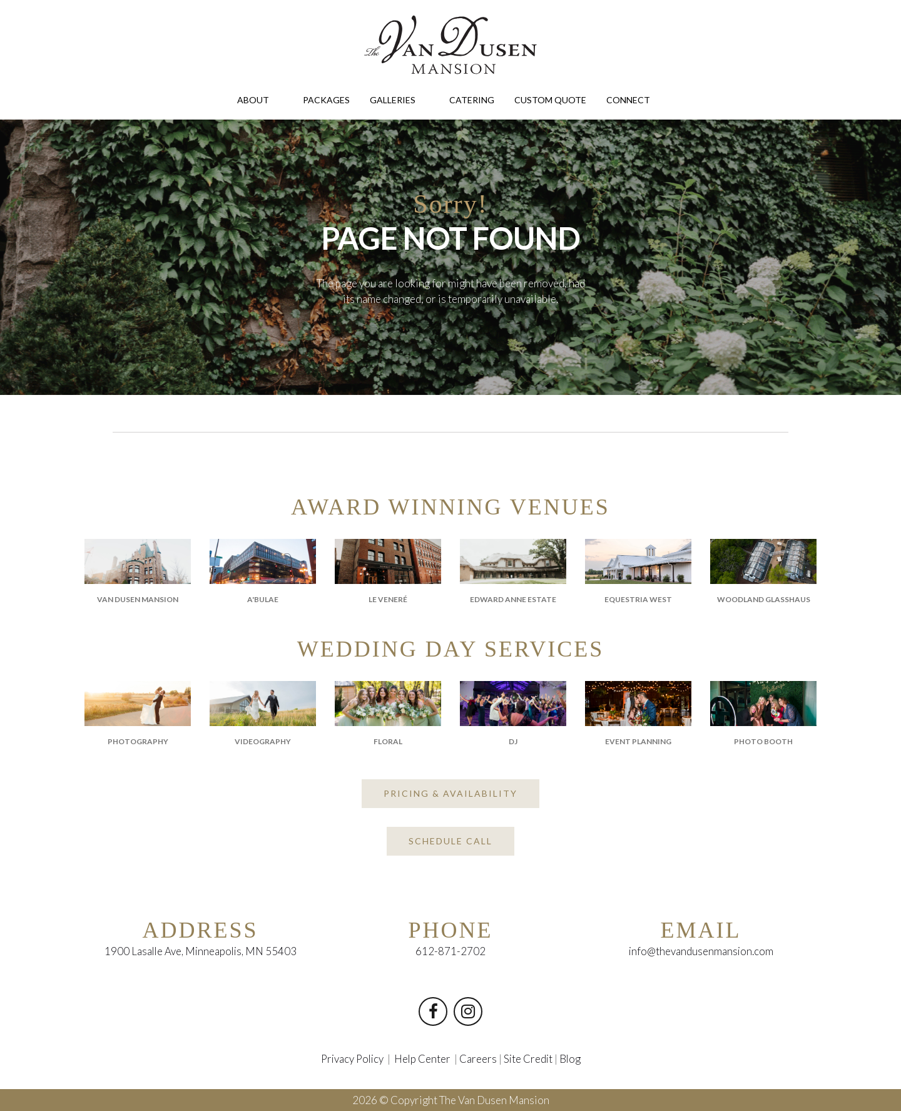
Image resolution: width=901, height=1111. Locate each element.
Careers (478, 1058)
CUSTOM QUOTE (550, 100)
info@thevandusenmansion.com (701, 951)
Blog (572, 1058)
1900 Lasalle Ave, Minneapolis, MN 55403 (200, 951)
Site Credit (529, 1058)
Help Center (422, 1058)
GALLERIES (399, 99)
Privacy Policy (351, 1058)
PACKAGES (326, 100)
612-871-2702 (450, 951)
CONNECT (635, 99)
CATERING (471, 100)
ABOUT (260, 99)
